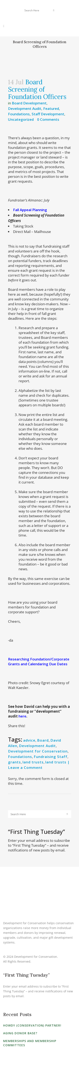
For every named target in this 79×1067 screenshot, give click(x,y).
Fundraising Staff (50, 756)
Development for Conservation (38, 751)
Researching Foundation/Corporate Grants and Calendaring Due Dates (38, 661)
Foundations (19, 114)
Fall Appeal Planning (30, 209)
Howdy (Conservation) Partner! (32, 1025)
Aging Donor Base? (20, 1033)
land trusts (33, 762)
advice (29, 740)
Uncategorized (21, 119)
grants (14, 762)
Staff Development (48, 114)
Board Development (29, 103)
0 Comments (48, 119)
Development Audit (24, 108)
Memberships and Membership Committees (29, 1043)
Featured (51, 108)
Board (43, 740)
